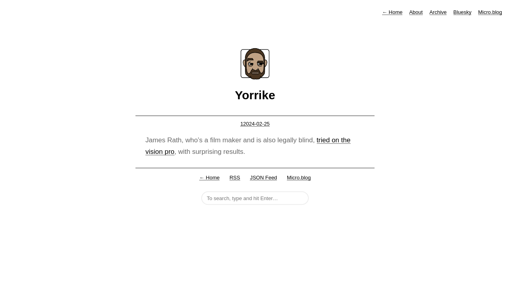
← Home (209, 178)
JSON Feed (263, 178)
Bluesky (462, 12)
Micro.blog (490, 12)
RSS (235, 178)
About (416, 12)
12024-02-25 (255, 124)
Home (392, 12)
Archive (438, 12)
